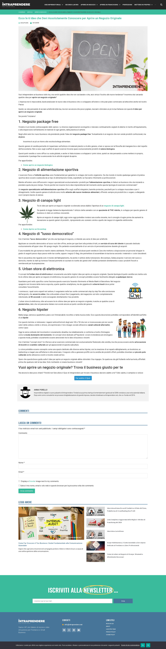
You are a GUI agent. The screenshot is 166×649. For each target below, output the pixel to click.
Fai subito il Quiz (83, 378)
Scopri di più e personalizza (130, 645)
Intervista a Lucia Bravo (115, 600)
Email (21, 472)
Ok (148, 645)
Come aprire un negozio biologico (38, 165)
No (143, 645)
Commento (22, 433)
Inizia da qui (110, 623)
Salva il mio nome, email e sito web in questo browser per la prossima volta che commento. (57, 486)
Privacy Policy (111, 632)
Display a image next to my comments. (40, 481)
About (108, 626)
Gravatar (32, 481)
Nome (21, 463)
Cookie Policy (110, 634)
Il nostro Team (111, 629)
